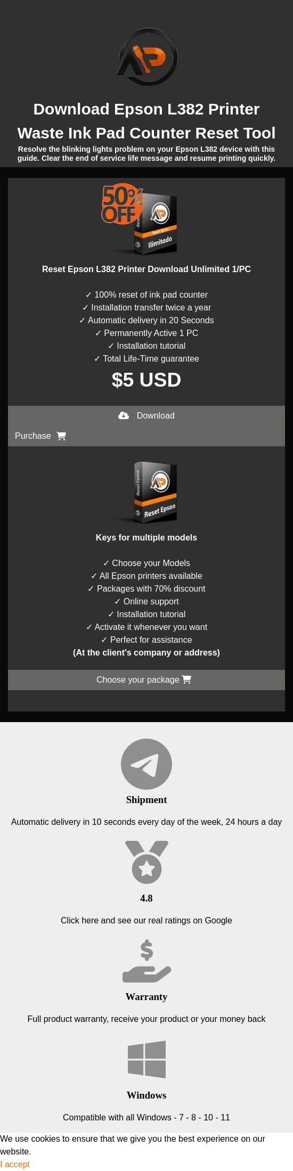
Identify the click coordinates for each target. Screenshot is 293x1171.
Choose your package (143, 679)
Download (146, 415)
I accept (15, 1164)
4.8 (146, 898)
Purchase (40, 435)
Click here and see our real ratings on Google (146, 920)
